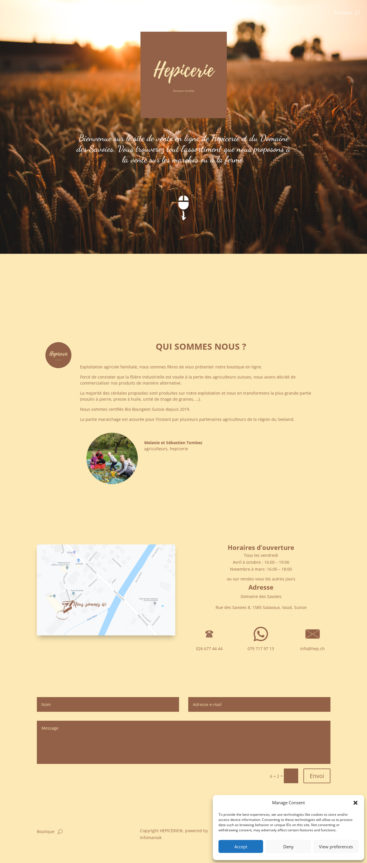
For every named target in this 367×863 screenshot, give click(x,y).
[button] (355, 803)
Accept (240, 846)
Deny (288, 846)
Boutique (343, 13)
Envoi (317, 776)
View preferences (336, 846)
